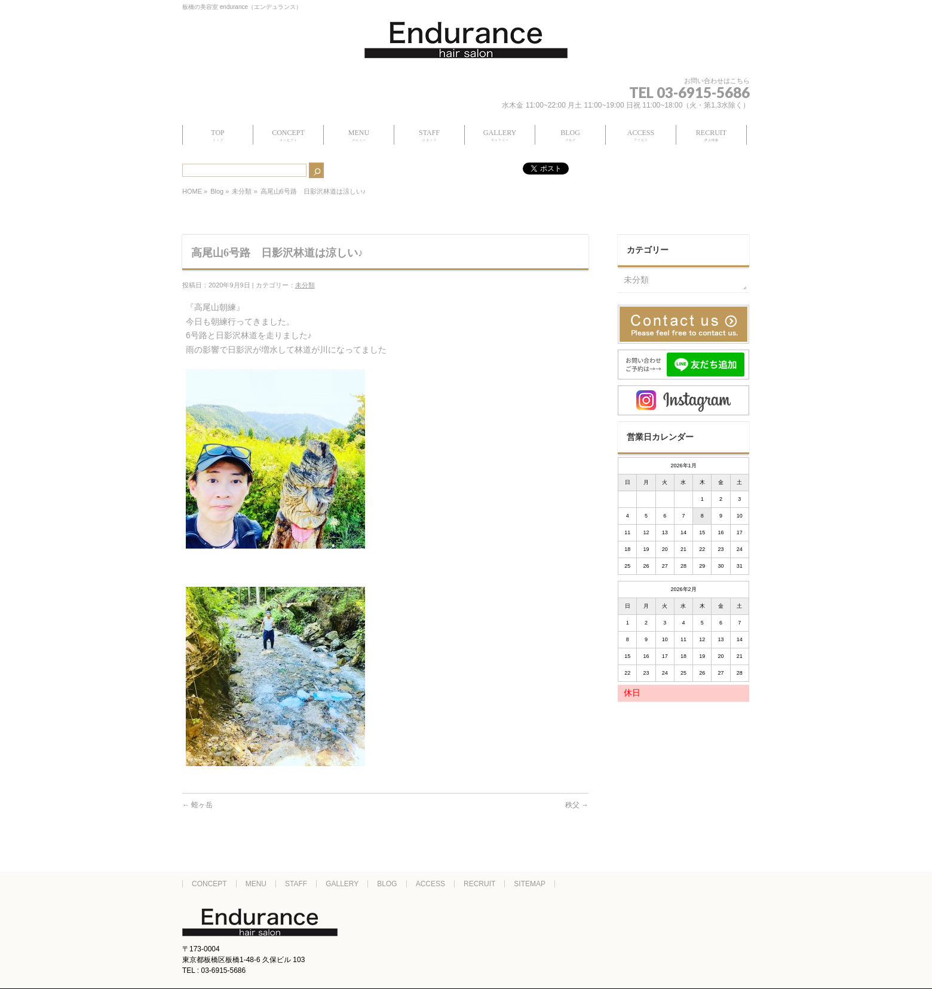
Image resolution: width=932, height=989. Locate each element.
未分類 (242, 191)
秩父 (576, 805)
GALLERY (342, 883)
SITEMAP (529, 883)
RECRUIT (479, 883)
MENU (256, 883)
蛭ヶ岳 (197, 805)
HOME (192, 191)
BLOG (387, 883)
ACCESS (430, 883)
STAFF (296, 883)
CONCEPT (209, 883)
